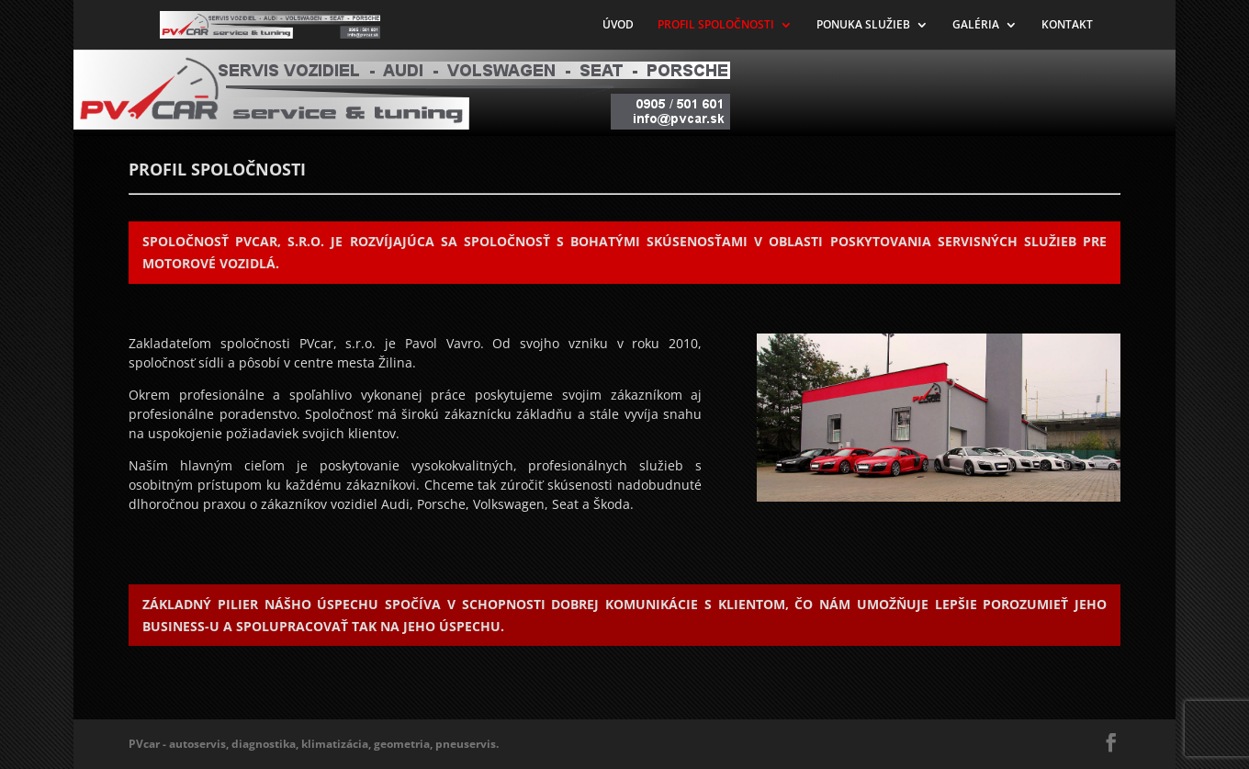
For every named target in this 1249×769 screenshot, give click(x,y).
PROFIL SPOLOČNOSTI (716, 25)
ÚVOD (618, 25)
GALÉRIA (975, 25)
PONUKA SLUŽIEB (863, 25)
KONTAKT (1067, 25)
